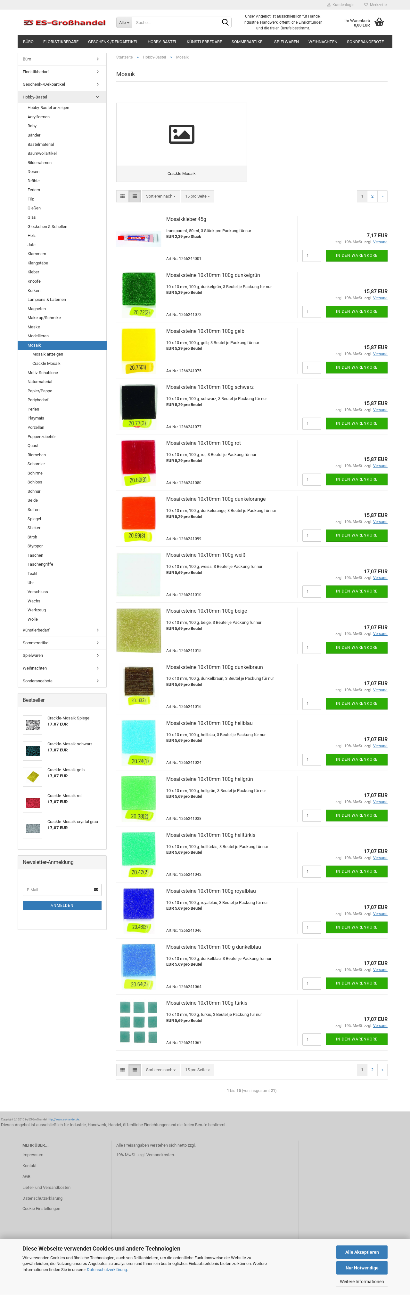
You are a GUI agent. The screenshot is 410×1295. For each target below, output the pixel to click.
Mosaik (34, 345)
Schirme (35, 473)
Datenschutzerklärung (107, 1269)
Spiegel (34, 518)
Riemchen (37, 454)
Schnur (34, 491)
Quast (33, 445)
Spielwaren (286, 41)
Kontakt (29, 1166)
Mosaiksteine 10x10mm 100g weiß (206, 556)
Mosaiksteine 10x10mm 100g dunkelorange (216, 500)
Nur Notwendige (362, 1267)
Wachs (34, 601)
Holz (32, 235)
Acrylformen (39, 116)
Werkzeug (37, 610)
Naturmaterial (40, 381)
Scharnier (36, 463)
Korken (34, 290)
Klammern (37, 253)
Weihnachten (322, 41)
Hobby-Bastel (162, 41)
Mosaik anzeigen (47, 354)
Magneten (37, 308)
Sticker (34, 527)
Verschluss (38, 591)
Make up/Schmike (44, 317)
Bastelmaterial (41, 144)
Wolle (33, 619)
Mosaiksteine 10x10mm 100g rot (203, 444)
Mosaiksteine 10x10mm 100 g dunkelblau (213, 948)
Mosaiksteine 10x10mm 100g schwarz (210, 388)
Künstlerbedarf (204, 41)
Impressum (32, 1155)
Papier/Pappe (40, 390)
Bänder (34, 135)
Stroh (32, 537)
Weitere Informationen (362, 1281)
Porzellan (36, 427)
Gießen (34, 208)
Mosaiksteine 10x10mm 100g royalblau (211, 892)
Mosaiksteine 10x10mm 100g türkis (206, 1004)
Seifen (33, 509)
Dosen (33, 171)
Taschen (35, 555)
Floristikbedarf (60, 41)
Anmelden (62, 905)
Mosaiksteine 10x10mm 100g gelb (205, 332)
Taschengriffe (40, 564)
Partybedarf (38, 399)
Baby (32, 125)
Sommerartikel (248, 41)
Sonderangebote (365, 41)
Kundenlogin (341, 5)
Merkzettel (376, 5)
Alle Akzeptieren (362, 1252)
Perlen (33, 409)
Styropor (35, 546)
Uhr (31, 582)
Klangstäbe (38, 263)
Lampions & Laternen (47, 299)
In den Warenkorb (357, 256)
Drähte (34, 180)
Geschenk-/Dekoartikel (113, 41)
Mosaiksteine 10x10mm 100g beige (206, 612)
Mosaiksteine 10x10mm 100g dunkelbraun (214, 668)
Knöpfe (34, 281)
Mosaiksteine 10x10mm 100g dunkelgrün (213, 276)
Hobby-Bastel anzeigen (48, 107)
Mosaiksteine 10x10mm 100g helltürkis (210, 836)
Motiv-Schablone (43, 372)
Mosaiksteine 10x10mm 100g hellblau (209, 724)
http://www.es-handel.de (63, 1120)
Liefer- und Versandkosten (46, 1188)
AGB (26, 1177)
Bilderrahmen (40, 162)
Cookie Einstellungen (41, 1209)
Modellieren (38, 336)
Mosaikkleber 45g (186, 220)
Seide (33, 500)
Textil (32, 573)
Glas (32, 217)
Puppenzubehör (42, 436)
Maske (34, 327)
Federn (34, 189)
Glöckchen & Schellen (47, 226)
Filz (31, 199)
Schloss (35, 482)
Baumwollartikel (42, 153)
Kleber (33, 272)
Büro (28, 41)
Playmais (36, 418)
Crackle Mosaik (46, 363)
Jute (32, 244)
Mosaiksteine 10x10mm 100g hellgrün (209, 780)
